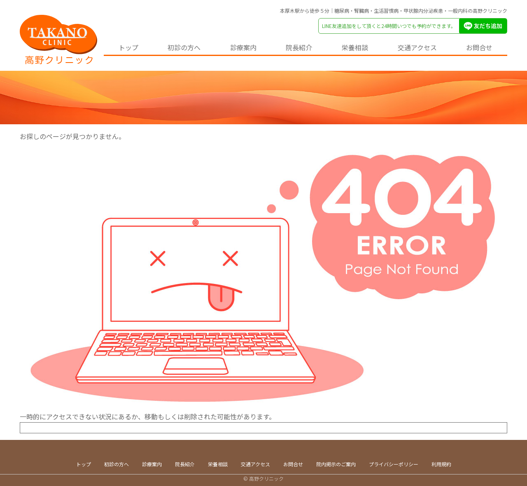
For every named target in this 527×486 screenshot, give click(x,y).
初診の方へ (184, 47)
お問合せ (479, 47)
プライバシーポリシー (393, 463)
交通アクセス (417, 47)
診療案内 (243, 47)
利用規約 (441, 463)
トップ (128, 47)
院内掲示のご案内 (336, 463)
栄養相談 (355, 47)
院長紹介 (299, 47)
